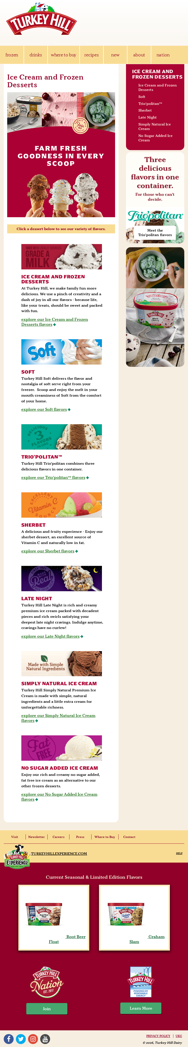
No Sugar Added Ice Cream (59, 768)
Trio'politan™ (41, 457)
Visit (14, 837)
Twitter (21, 1039)
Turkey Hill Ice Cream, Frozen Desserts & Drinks (41, 18)
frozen (11, 55)
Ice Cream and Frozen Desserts (53, 279)
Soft (28, 372)
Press (80, 837)
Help (179, 853)
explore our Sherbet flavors (47, 550)
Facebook (9, 1039)
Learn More (141, 1008)
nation (163, 55)
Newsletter (36, 837)
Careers (58, 837)
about (139, 55)
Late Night (36, 598)
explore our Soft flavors (44, 409)
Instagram (33, 1039)
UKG (179, 1036)
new (115, 55)
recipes (91, 55)
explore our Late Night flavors (50, 636)
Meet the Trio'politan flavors (155, 232)
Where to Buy (104, 837)
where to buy (63, 55)
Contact (129, 837)
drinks (36, 55)
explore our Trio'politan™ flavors (53, 477)
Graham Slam (134, 939)
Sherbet (33, 525)
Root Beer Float (54, 939)
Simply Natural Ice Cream (59, 683)
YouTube (45, 1039)
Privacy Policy (158, 1036)
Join (47, 1008)
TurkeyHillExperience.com (59, 853)
